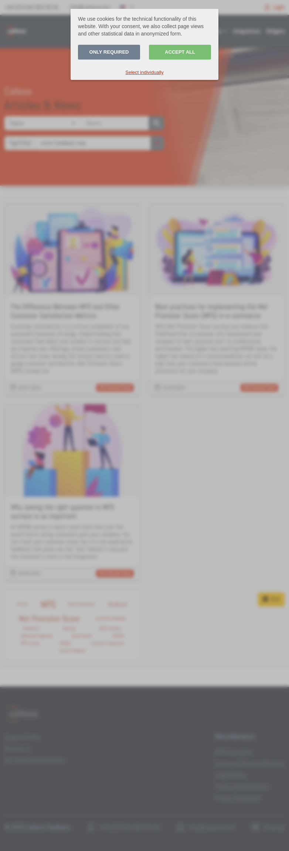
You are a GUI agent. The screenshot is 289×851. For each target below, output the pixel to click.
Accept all (180, 52)
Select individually (144, 72)
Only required (109, 52)
